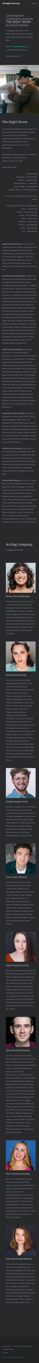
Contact (5, 1353)
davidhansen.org (7, 1349)
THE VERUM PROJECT (18, 46)
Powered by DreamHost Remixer (13, 1357)
